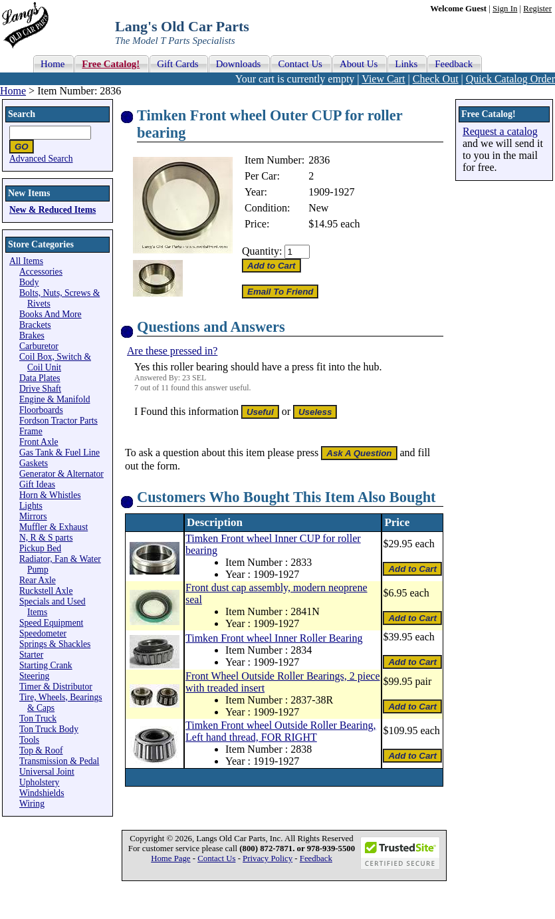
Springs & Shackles (54, 644)
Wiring (32, 804)
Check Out (436, 78)
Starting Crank (45, 665)
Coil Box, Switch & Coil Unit (55, 362)
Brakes (32, 335)
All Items (26, 261)
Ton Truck (37, 718)
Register (537, 8)
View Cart (383, 78)
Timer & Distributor (55, 687)
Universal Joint (46, 772)
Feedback (316, 858)
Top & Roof (41, 750)
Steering (34, 676)
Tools (29, 740)
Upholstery (39, 782)
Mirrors (33, 516)
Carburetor (38, 346)
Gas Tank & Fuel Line (59, 453)
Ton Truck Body (48, 729)
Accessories (40, 272)
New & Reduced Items (52, 210)
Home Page (170, 858)
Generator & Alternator (61, 474)
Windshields (41, 793)
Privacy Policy (267, 858)
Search (21, 114)
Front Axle (38, 442)
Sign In (505, 8)
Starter (31, 655)
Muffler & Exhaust (53, 527)
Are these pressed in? (172, 350)
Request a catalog (500, 131)
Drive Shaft (40, 389)
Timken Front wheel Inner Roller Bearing (273, 638)
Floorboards (41, 410)
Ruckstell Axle (45, 591)
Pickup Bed (40, 548)
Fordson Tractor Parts (58, 421)
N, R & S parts (45, 538)
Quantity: (262, 251)
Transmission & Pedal (59, 761)
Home (13, 90)
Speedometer (42, 633)
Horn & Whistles (50, 495)
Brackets (35, 325)
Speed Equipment (51, 623)
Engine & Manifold (54, 399)
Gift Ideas (37, 484)
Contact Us (216, 858)
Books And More (50, 314)
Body (29, 282)
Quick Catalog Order (510, 78)
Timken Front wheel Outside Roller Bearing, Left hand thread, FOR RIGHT (280, 731)
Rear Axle (37, 580)
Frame (31, 431)
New (318, 207)
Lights (31, 506)
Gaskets (33, 463)
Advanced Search (41, 159)
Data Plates (39, 378)
